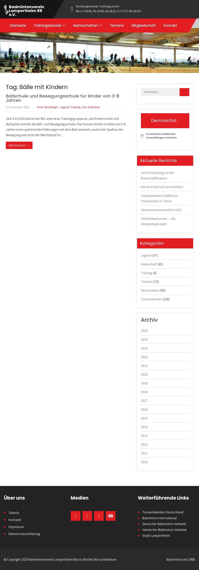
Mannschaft (149, 264)
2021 (144, 366)
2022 (144, 357)
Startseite (18, 25)
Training (75, 107)
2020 (144, 374)
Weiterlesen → (19, 145)
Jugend (64, 107)
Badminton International (159, 518)
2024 (144, 339)
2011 (144, 453)
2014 (144, 427)
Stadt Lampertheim (156, 535)
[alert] (165, 136)
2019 (144, 383)
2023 (144, 348)
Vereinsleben (150, 290)
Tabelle (13, 513)
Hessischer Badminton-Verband (164, 530)
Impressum (16, 527)
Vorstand (14, 520)
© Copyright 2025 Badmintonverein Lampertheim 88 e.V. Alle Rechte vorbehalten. (60, 559)
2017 (144, 401)
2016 (144, 409)
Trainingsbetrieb (47, 25)
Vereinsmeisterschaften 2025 (161, 210)
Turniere (147, 282)
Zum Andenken (91, 107)
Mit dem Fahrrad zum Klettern (162, 187)
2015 (144, 418)
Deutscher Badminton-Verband (164, 524)
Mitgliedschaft (144, 25)
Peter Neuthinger (47, 107)
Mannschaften (85, 25)
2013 (144, 436)
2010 (144, 462)
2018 (144, 392)
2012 (144, 444)
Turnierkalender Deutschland (162, 512)
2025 (144, 331)
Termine (117, 25)
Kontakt (170, 25)
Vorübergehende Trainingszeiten (111, 9)
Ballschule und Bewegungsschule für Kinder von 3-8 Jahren (62, 98)
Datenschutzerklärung (24, 534)
